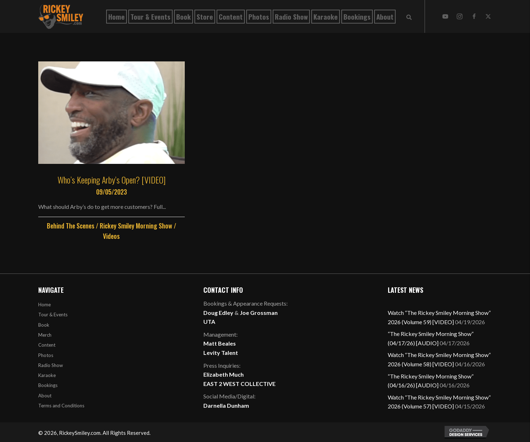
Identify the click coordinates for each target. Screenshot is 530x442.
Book (43, 325)
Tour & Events (53, 314)
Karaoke (47, 375)
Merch (44, 335)
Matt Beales (219, 343)
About (44, 395)
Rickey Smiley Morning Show (136, 225)
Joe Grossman (259, 312)
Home (44, 304)
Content (46, 345)
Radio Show (50, 365)
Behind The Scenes (70, 225)
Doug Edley (218, 312)
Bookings (48, 385)
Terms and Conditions (61, 405)
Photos (45, 355)
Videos (111, 236)
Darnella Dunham (226, 405)
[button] (445, 16)
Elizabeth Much (223, 374)
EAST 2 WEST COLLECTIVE (239, 383)
